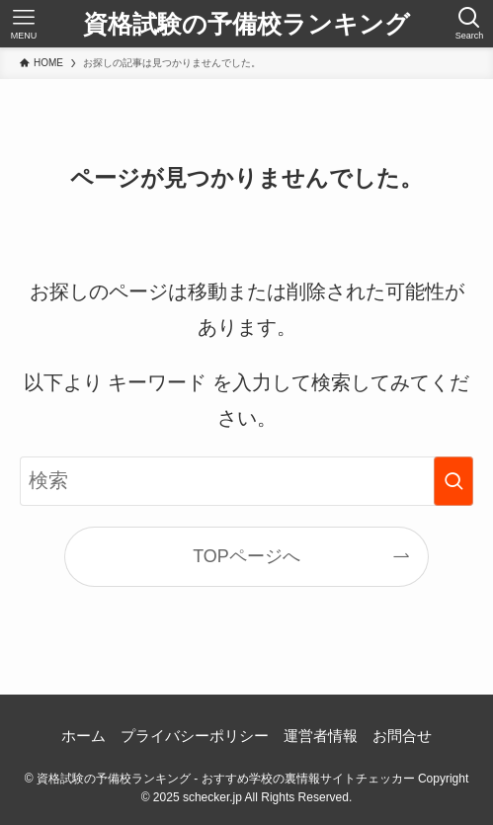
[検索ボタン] (469, 23)
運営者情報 (321, 735)
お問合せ (402, 735)
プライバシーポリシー (195, 735)
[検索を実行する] (453, 481)
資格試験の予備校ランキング (246, 24)
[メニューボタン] (23, 23)
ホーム (83, 735)
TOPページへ (246, 556)
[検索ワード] (246, 481)
